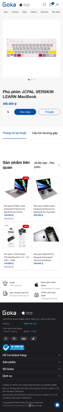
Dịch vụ (31, 375)
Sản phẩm (31, 362)
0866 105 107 (30, 323)
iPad (25, 12)
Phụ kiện (56, 12)
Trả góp (49, 111)
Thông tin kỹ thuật (14, 133)
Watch (34, 12)
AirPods (44, 12)
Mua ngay (25, 112)
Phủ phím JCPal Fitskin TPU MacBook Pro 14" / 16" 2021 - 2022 (16, 257)
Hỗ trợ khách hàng (31, 355)
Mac (6, 12)
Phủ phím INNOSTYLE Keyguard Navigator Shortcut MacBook (44, 257)
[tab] (14, 133)
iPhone (15, 12)
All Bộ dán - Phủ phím (47, 165)
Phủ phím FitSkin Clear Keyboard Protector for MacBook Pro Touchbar (44, 209)
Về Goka (31, 368)
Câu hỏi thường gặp (45, 133)
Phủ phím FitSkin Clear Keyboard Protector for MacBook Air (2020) (14, 209)
